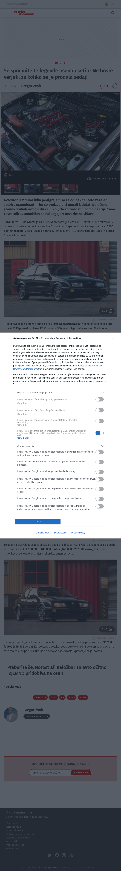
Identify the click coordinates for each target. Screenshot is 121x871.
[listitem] (60, 392)
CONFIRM (38, 521)
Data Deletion (42, 532)
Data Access (60, 532)
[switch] (99, 399)
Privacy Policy (78, 532)
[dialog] (60, 435)
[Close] (115, 338)
